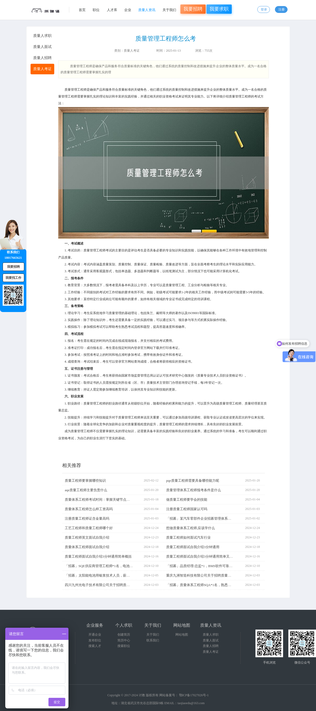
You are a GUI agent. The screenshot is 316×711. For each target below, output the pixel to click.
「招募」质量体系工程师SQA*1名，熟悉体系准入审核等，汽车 (214, 585)
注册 (281, 9)
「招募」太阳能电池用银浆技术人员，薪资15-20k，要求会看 (111, 575)
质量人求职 (211, 634)
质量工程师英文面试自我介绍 (87, 537)
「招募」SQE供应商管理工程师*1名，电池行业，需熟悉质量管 (112, 566)
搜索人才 (94, 646)
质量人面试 (211, 640)
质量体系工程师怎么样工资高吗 (89, 509)
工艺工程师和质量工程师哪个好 (89, 528)
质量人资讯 (146, 10)
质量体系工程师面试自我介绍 (87, 547)
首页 (82, 10)
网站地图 (181, 634)
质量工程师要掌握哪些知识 (85, 481)
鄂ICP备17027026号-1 (194, 695)
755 (207, 50)
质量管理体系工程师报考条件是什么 (193, 490)
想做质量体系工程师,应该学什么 (190, 528)
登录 (264, 9)
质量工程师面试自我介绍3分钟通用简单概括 (98, 556)
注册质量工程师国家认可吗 (186, 509)
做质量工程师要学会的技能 (186, 499)
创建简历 (123, 634)
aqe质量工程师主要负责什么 (86, 490)
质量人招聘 (211, 646)
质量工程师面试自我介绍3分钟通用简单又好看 (201, 556)
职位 (96, 10)
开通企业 (94, 634)
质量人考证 (132, 50)
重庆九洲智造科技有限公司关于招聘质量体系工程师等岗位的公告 (215, 575)
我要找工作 (13, 278)
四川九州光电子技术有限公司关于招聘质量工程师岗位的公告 (111, 585)
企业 (127, 10)
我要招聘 (193, 9)
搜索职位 (123, 646)
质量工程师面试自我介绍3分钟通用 (192, 547)
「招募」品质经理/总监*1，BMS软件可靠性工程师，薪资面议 (213, 566)
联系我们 (152, 640)
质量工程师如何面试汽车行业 (188, 537)
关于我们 (169, 10)
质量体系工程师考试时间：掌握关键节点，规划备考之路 (107, 499)
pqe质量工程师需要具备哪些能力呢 (192, 481)
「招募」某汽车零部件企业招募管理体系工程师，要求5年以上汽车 (216, 518)
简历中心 (123, 640)
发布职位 (94, 640)
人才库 (112, 10)
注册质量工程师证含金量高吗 (87, 518)
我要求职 (219, 9)
